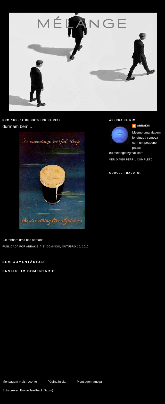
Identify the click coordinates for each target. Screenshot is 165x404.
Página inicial (57, 381)
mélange (83, 23)
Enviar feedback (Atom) (36, 390)
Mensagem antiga (89, 381)
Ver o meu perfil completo (131, 159)
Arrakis (143, 125)
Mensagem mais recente (19, 381)
